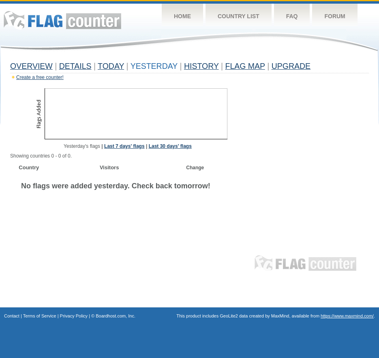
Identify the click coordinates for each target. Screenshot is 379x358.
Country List (238, 16)
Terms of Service (39, 315)
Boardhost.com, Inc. (115, 315)
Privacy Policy (74, 315)
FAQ (292, 16)
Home (182, 16)
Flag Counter (62, 20)
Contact (11, 315)
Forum (334, 16)
